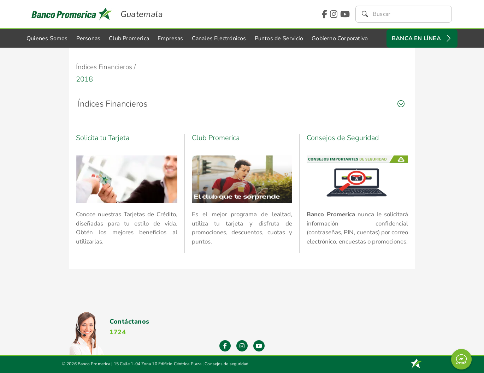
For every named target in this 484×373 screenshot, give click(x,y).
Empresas (170, 38)
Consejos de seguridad (226, 364)
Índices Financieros (112, 103)
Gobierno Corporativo (340, 38)
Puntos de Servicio (279, 38)
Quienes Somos (47, 38)
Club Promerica (129, 38)
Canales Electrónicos (219, 38)
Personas (88, 38)
